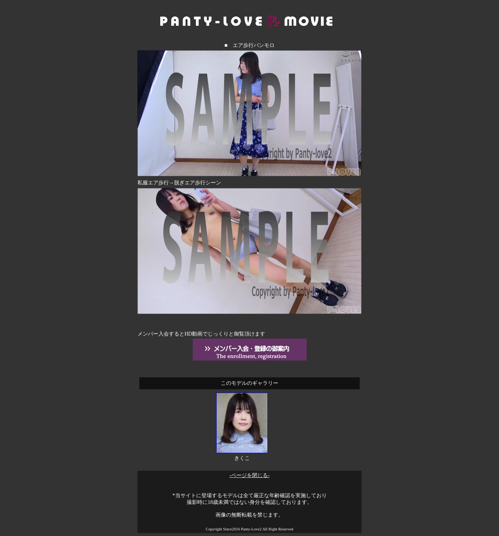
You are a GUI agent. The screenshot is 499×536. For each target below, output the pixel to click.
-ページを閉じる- (249, 475)
